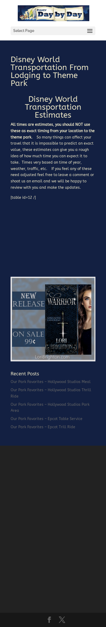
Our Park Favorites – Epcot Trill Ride (43, 427)
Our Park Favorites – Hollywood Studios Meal (51, 382)
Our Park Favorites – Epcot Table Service (46, 419)
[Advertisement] (50, 234)
